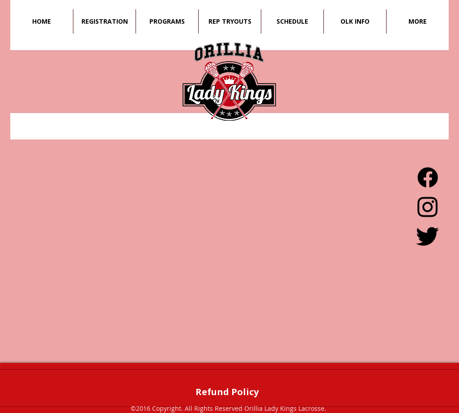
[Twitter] (427, 235)
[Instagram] (427, 206)
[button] (292, 21)
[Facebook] (427, 177)
